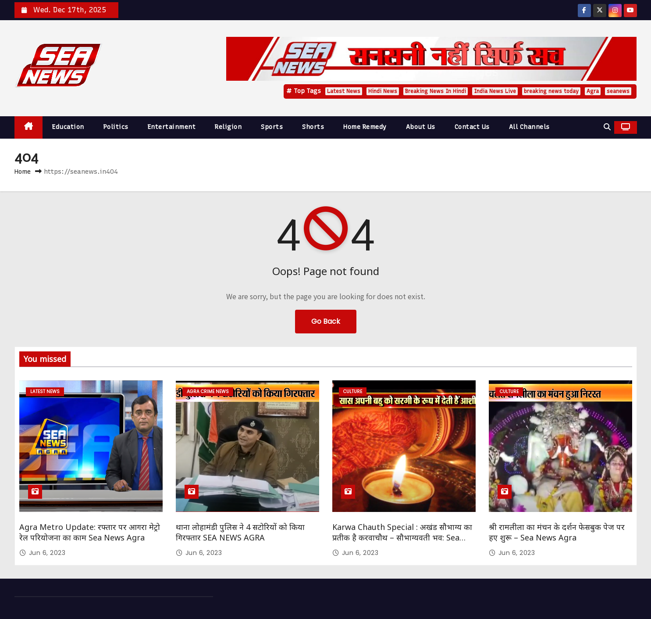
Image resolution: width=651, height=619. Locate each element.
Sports (272, 127)
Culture (352, 391)
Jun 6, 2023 (47, 552)
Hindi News (382, 91)
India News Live (495, 91)
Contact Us (472, 127)
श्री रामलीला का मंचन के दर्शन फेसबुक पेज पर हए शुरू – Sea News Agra (557, 532)
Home (22, 171)
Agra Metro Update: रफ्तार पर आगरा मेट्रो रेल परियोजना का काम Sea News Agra (89, 532)
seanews (618, 91)
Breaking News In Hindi (435, 91)
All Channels (529, 127)
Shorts (313, 127)
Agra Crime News (208, 391)
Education (68, 127)
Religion (228, 127)
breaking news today (551, 91)
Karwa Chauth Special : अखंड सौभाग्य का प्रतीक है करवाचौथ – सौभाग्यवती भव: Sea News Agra (402, 537)
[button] (607, 127)
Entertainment (172, 127)
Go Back (325, 321)
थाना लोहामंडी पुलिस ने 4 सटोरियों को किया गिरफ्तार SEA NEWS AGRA (240, 532)
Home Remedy (365, 127)
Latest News (343, 91)
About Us (420, 127)
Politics (115, 127)
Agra (593, 91)
